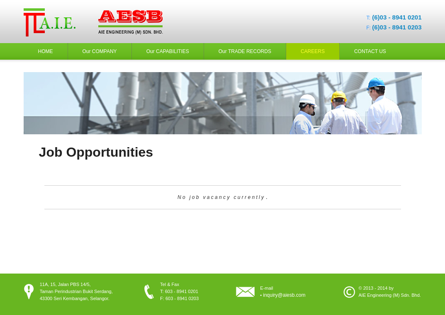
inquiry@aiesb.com (284, 295)
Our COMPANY (100, 51)
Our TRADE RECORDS (245, 51)
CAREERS (313, 51)
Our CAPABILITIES (167, 51)
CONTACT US (370, 51)
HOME (45, 51)
